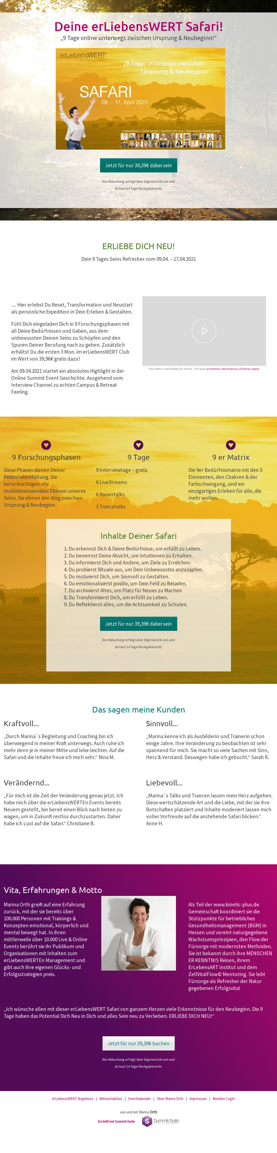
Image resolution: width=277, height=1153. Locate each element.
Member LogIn (224, 1098)
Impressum (198, 1098)
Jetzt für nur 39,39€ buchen (138, 1043)
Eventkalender (139, 1098)
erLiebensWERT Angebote (72, 1098)
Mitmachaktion (110, 1098)
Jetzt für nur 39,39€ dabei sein (138, 165)
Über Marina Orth (170, 1098)
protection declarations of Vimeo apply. (233, 369)
